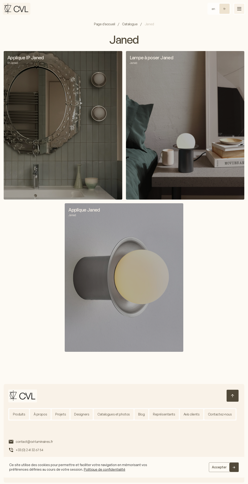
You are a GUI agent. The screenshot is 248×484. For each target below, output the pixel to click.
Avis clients (192, 414)
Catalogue (129, 24)
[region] (124, 467)
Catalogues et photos (114, 414)
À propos (40, 414)
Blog (141, 414)
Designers (81, 414)
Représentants (164, 414)
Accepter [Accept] (219, 467)
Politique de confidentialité (104, 469)
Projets (60, 414)
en (213, 9)
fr (224, 9)
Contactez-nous (220, 414)
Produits (19, 414)
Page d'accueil (104, 24)
